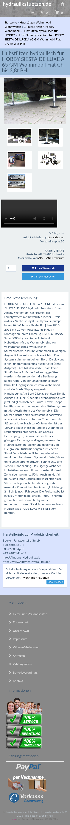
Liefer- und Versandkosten (27, 614)
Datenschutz (18, 622)
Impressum (17, 639)
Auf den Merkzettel (43, 276)
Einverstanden (55, 581)
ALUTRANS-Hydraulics (51, 257)
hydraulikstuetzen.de (27, 4)
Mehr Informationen (36, 577)
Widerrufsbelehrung (23, 647)
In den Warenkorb (43, 268)
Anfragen (16, 655)
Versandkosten (56, 237)
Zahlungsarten (20, 664)
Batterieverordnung (23, 672)
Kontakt (15, 681)
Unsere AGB (18, 630)
